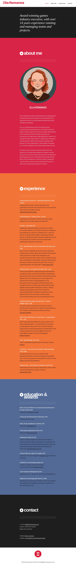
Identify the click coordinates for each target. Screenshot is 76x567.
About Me (53, 3)
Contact (70, 3)
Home (47, 3)
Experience (62, 3)
